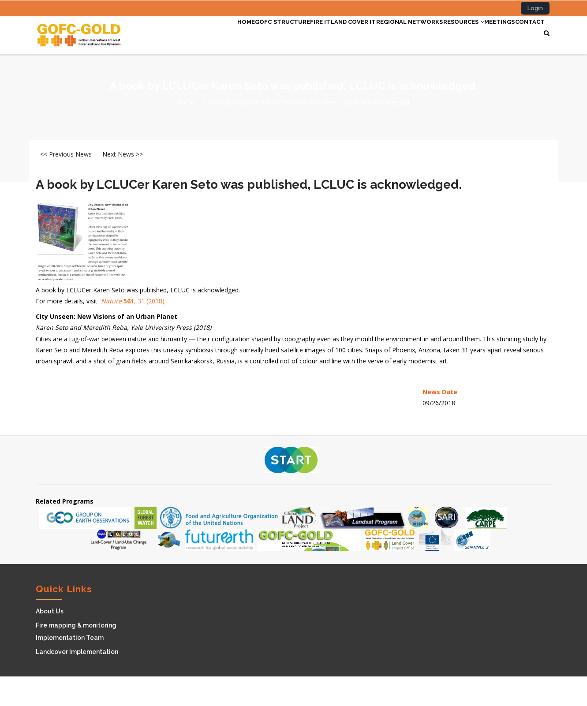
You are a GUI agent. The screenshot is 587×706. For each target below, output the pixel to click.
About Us (50, 640)
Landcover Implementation (77, 681)
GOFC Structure (226, 32)
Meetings (488, 32)
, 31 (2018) (133, 330)
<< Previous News (66, 183)
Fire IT (272, 32)
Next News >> (122, 183)
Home (181, 32)
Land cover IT (314, 32)
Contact (187, 65)
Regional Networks (379, 32)
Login (535, 8)
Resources (442, 32)
